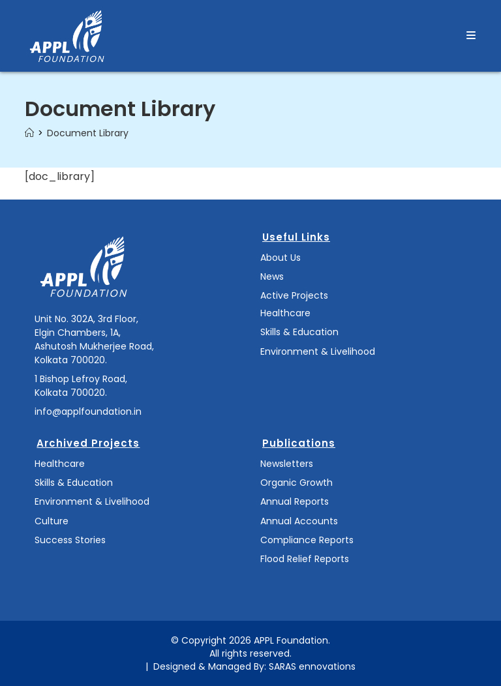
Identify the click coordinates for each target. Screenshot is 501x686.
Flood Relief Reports (304, 558)
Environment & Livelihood (317, 351)
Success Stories (70, 539)
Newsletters (286, 463)
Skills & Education (299, 331)
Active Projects (294, 295)
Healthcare (285, 313)
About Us (280, 257)
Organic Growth (296, 482)
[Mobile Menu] (471, 35)
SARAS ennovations (312, 666)
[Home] (29, 133)
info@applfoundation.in (88, 411)
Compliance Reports (307, 539)
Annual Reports (294, 501)
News (272, 276)
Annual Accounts (299, 521)
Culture (51, 521)
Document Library (88, 133)
